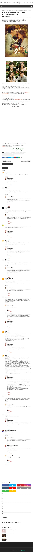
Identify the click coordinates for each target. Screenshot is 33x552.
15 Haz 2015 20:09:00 (9, 179)
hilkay (6, 331)
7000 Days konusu (7, 152)
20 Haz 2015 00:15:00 (9, 345)
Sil (7, 176)
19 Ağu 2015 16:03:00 (9, 456)
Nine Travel (27, 92)
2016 (16, 503)
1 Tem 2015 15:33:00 (7, 356)
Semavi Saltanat (7, 172)
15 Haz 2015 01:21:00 (7, 260)
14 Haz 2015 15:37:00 (7, 208)
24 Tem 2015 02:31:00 (9, 421)
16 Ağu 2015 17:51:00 (7, 431)
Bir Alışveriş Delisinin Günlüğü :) (10, 430)
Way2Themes (15, 550)
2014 (16, 506)
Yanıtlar (6, 177)
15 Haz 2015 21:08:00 (7, 279)
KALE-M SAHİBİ (7, 207)
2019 (16, 498)
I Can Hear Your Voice (14, 102)
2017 (16, 501)
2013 (16, 508)
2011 (16, 511)
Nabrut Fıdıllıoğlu (5, 16)
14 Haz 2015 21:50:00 (7, 241)
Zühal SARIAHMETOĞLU (9, 278)
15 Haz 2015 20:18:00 (9, 268)
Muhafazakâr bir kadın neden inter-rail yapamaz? (14, 538)
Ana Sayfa (3, 10)
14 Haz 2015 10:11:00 (7, 188)
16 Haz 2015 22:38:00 (9, 306)
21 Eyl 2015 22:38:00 (9, 322)
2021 (16, 495)
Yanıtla (5, 176)
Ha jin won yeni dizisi (14, 152)
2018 (16, 500)
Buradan (3, 146)
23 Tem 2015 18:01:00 (7, 415)
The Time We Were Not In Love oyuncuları (10, 10)
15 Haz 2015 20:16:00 (9, 232)
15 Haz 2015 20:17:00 (9, 249)
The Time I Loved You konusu (22, 152)
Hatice (6, 355)
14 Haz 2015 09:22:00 (7, 173)
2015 (16, 505)
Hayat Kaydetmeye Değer (9, 224)
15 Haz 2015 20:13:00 (9, 197)
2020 (16, 496)
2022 (16, 493)
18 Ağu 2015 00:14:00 (9, 438)
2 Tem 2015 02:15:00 (9, 378)
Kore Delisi (6, 240)
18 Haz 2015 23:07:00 (7, 332)
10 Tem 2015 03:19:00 (9, 405)
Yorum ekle (7, 464)
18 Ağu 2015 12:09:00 (9, 446)
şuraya (20, 143)
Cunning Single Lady (18, 99)
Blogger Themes (23, 550)
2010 (16, 513)
